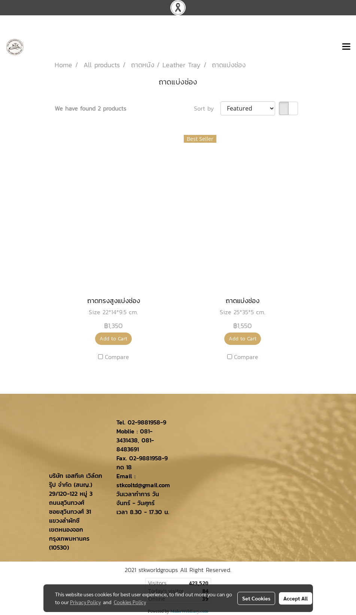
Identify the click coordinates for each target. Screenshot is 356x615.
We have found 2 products (90, 108)
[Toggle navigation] (346, 47)
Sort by (207, 108)
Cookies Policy (130, 602)
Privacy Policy (85, 602)
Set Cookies (256, 598)
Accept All (295, 598)
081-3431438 (134, 436)
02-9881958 (144, 422)
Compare (117, 356)
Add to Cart (113, 339)
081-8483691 (135, 445)
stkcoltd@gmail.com (143, 484)
